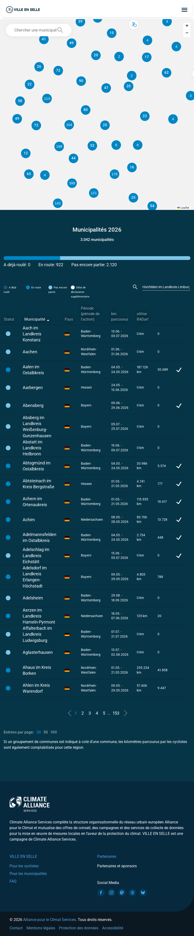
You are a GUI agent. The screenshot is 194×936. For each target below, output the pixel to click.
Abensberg (33, 405)
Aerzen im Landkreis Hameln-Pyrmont (39, 616)
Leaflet (183, 207)
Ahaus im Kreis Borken (37, 670)
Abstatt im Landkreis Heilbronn (32, 447)
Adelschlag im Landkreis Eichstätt (36, 555)
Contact (16, 928)
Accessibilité (112, 928)
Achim (29, 519)
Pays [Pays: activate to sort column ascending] (69, 319)
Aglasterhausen (38, 652)
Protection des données (78, 928)
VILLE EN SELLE (23, 856)
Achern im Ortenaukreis (35, 501)
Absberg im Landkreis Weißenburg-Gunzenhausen (37, 426)
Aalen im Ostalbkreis (33, 369)
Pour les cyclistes (24, 866)
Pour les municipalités (28, 873)
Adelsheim (33, 597)
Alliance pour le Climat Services (49, 919)
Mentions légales (40, 928)
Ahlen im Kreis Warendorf (36, 688)
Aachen (30, 351)
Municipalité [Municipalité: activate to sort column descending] (34, 319)
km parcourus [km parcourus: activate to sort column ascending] (119, 317)
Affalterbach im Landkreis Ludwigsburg (37, 634)
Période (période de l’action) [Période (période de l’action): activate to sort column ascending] (90, 314)
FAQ (13, 881)
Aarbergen (33, 387)
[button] (147, 40)
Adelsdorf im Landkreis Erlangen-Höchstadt (35, 576)
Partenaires (106, 856)
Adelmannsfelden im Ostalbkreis (39, 537)
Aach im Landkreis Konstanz (32, 333)
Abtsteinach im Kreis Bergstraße (38, 483)
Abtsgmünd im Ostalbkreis (37, 465)
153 (116, 713)
